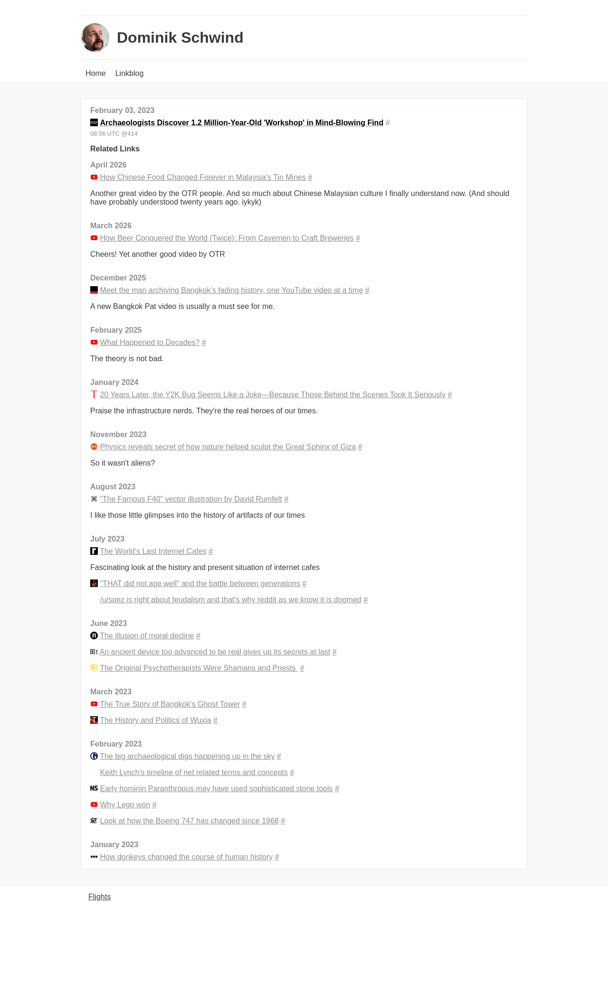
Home (96, 73)
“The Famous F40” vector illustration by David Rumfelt (191, 499)
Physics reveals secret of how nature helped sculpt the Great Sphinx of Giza (228, 447)
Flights (99, 897)
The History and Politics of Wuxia (155, 720)
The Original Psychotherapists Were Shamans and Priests (199, 668)
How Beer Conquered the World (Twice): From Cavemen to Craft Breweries (226, 238)
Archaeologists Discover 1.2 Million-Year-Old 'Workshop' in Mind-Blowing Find (241, 123)
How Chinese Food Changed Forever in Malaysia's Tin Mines (202, 177)
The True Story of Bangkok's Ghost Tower (170, 704)
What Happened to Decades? (150, 342)
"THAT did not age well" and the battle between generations (200, 583)
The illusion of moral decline (147, 636)
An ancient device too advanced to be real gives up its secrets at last (215, 652)
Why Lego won (125, 805)
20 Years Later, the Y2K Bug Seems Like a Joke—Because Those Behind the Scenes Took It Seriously (273, 395)
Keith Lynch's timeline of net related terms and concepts (194, 772)
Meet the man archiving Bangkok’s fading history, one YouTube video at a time (231, 290)
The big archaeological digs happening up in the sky (187, 756)
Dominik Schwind (180, 37)
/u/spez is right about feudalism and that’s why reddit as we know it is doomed (230, 600)
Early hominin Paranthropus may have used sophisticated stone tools (216, 789)
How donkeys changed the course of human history (186, 857)
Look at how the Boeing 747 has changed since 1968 (189, 821)
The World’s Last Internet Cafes (153, 551)
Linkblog (129, 73)
